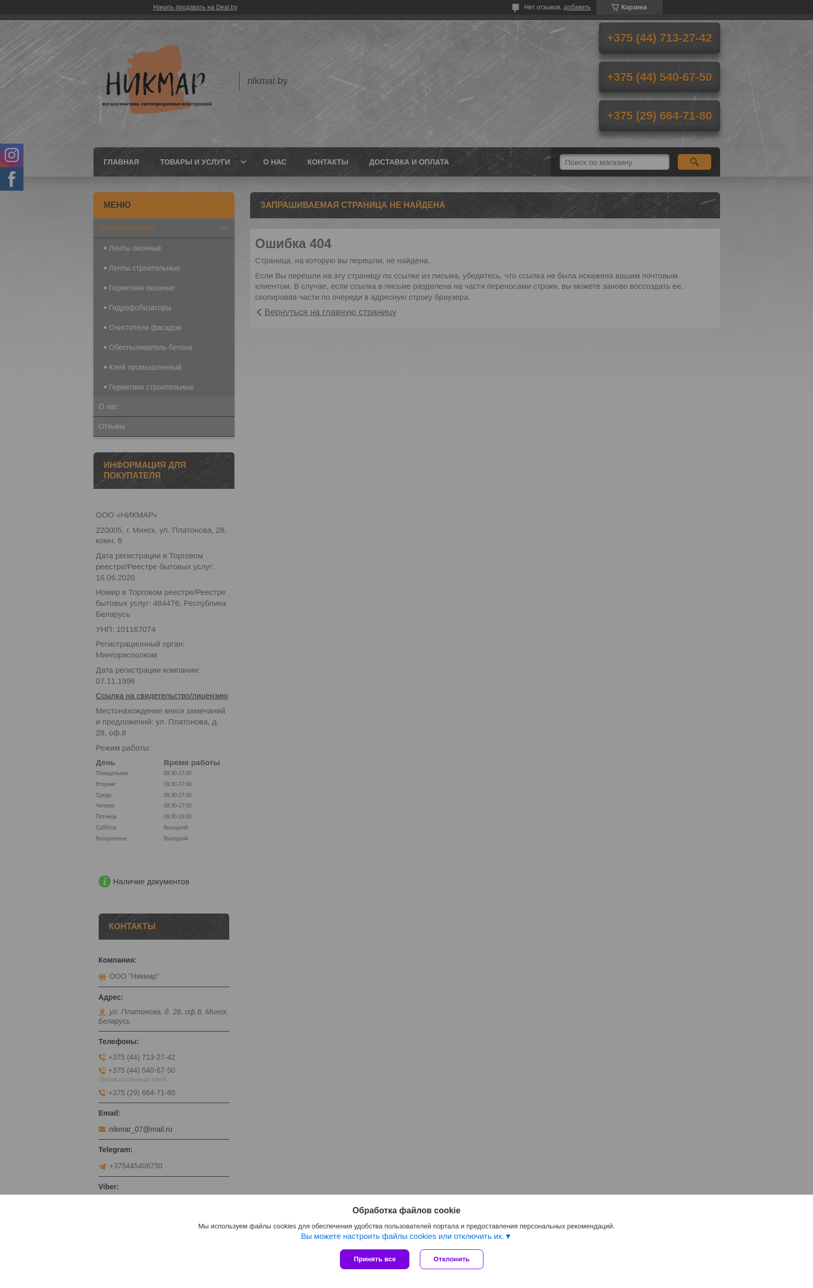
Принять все (375, 1259)
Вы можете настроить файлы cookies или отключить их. (402, 1236)
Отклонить (451, 1259)
